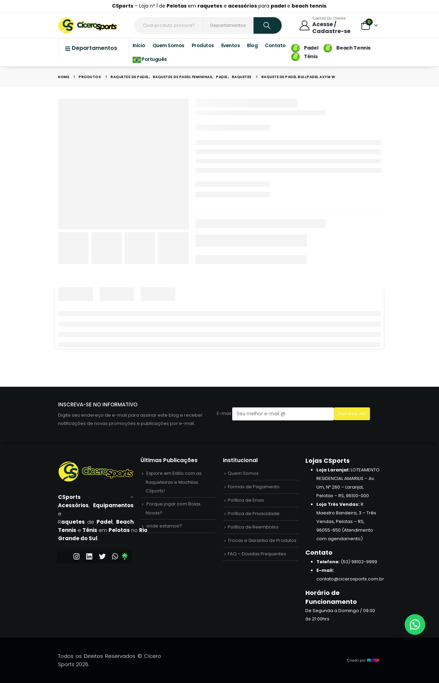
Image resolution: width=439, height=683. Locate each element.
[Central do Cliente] (326, 25)
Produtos (203, 45)
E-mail (275, 413)
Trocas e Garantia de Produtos (262, 540)
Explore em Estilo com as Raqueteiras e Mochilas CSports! (174, 482)
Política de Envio (246, 500)
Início (139, 45)
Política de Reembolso (253, 527)
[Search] (268, 25)
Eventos (230, 45)
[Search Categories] (229, 25)
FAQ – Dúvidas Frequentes (257, 554)
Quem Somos (168, 45)
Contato (275, 45)
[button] (415, 624)
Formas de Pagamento (254, 486)
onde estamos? (164, 526)
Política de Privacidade (254, 513)
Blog (252, 45)
